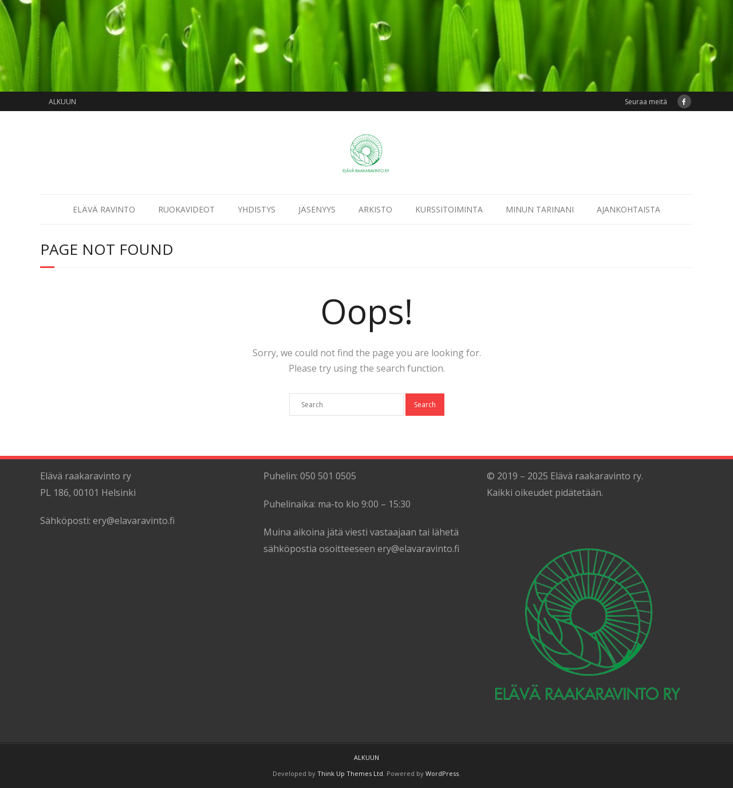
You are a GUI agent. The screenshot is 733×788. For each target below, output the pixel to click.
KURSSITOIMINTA (449, 209)
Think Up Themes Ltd (350, 773)
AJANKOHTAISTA (628, 209)
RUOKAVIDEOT (186, 209)
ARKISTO (375, 209)
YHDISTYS (256, 209)
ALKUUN (62, 102)
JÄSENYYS (317, 209)
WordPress (442, 773)
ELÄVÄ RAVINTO (104, 209)
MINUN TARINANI (540, 209)
